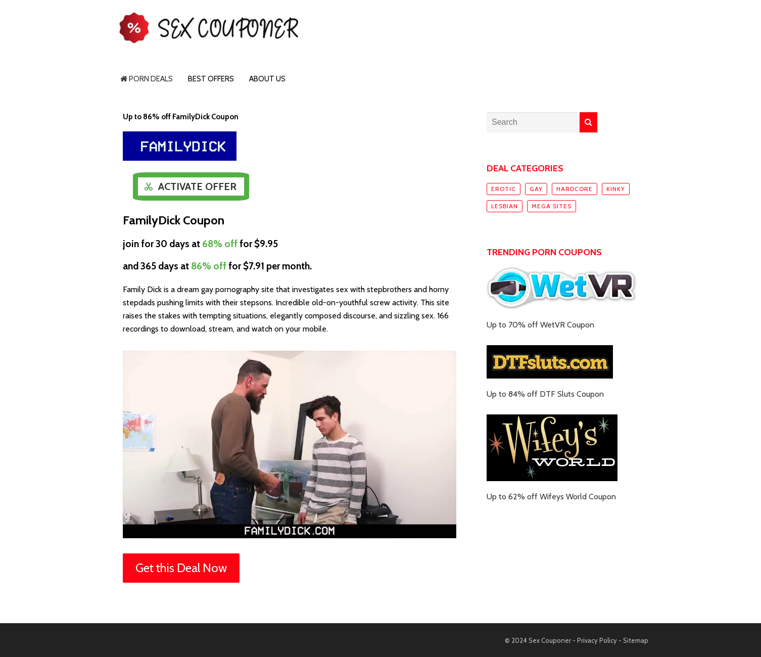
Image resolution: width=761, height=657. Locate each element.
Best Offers (211, 78)
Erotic (503, 189)
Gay (536, 189)
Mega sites (552, 206)
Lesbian (504, 206)
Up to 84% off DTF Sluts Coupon (545, 394)
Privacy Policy (597, 640)
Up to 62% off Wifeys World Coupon (551, 496)
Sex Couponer (550, 640)
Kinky (615, 189)
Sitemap (635, 640)
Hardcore (574, 189)
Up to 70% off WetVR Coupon (540, 325)
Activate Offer (197, 186)
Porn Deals (146, 78)
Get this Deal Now (181, 567)
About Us (267, 78)
